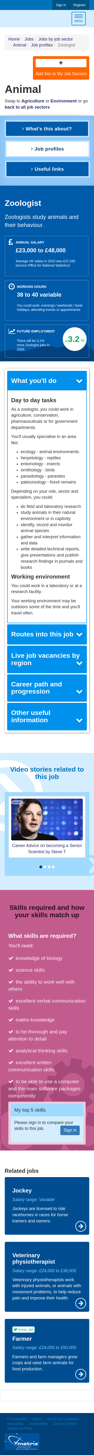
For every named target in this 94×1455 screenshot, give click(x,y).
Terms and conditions (62, 1419)
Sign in (61, 5)
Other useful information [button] (47, 716)
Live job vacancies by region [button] (47, 659)
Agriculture (32, 101)
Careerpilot (25, 19)
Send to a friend (65, 1424)
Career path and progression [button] (47, 688)
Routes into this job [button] (47, 634)
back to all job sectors (27, 107)
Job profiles (42, 45)
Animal (19, 45)
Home (14, 39)
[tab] (47, 381)
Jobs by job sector (55, 39)
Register (79, 5)
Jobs (29, 39)
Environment (64, 101)
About (36, 1419)
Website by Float (19, 1428)
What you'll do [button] (47, 380)
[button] (61, 63)
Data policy (15, 1424)
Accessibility (38, 1424)
